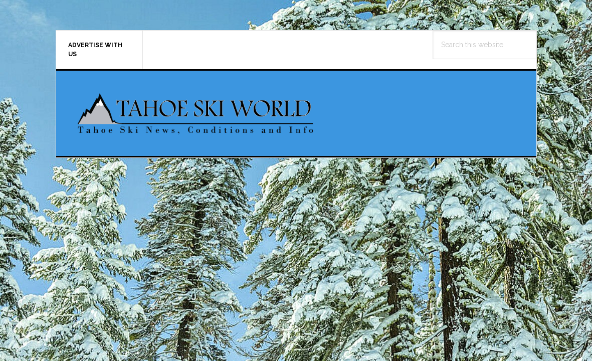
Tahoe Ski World (196, 113)
